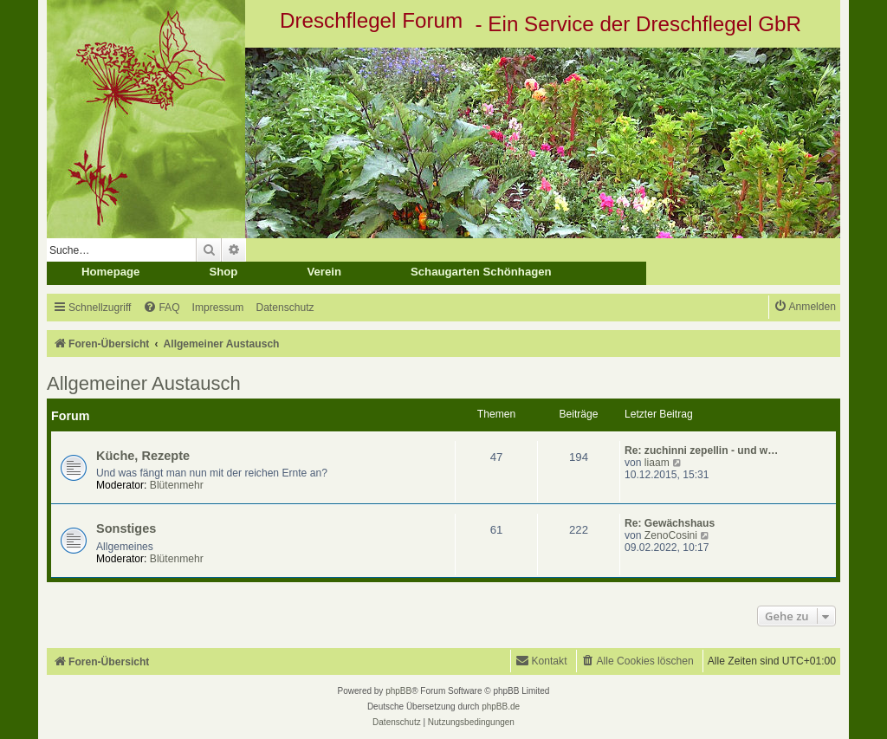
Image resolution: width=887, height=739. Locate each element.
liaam (657, 463)
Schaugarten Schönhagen (481, 271)
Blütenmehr (177, 485)
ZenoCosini (670, 535)
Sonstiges (126, 528)
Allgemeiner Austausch (144, 383)
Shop (223, 271)
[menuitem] (161, 308)
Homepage (110, 271)
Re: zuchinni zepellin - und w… (701, 450)
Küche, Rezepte (143, 456)
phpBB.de (501, 706)
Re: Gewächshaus (670, 523)
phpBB (398, 691)
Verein (324, 271)
